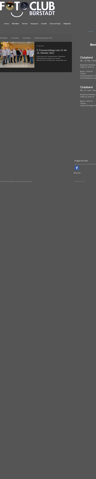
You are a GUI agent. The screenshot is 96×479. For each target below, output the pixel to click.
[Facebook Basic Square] (77, 168)
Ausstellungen (27, 38)
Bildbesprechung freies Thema (43, 38)
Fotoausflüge (15, 38)
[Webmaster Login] (79, 181)
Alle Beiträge (3, 38)
